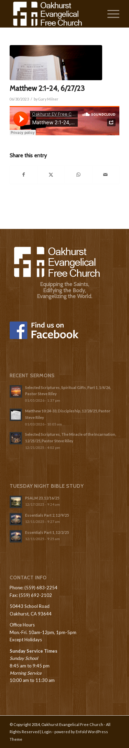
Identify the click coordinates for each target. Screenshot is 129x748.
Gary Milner (48, 99)
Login (47, 731)
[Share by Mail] (105, 174)
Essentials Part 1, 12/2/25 (47, 532)
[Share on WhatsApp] (78, 174)
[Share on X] (50, 174)
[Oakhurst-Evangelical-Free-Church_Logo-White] (53, 14)
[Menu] (109, 14)
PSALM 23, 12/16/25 (42, 498)
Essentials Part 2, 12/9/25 (47, 515)
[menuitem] (109, 14)
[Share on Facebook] (23, 174)
